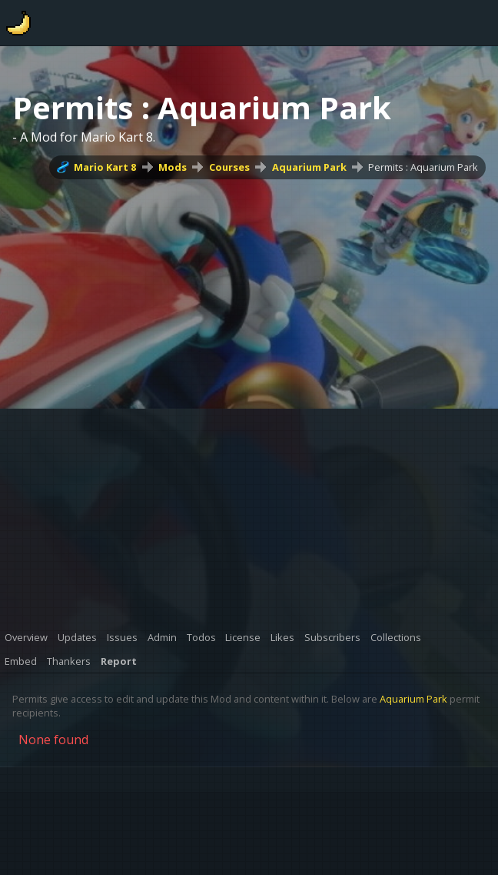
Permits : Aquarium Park (423, 167)
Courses (229, 167)
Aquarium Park (309, 167)
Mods (172, 167)
